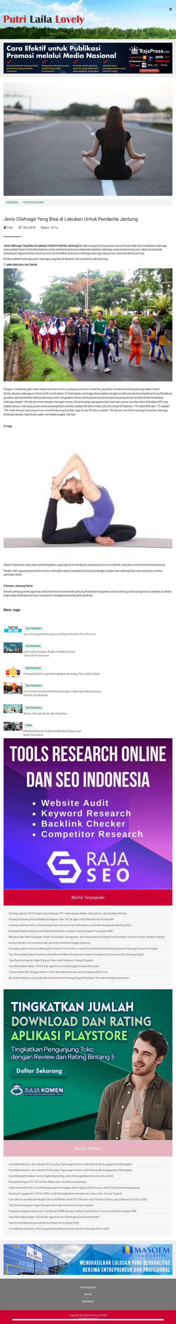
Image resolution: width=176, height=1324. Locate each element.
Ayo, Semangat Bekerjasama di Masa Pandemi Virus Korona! (60, 634)
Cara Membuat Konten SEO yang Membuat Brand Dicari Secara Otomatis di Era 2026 (59, 1228)
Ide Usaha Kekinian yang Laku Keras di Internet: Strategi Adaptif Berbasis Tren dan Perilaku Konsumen (69, 977)
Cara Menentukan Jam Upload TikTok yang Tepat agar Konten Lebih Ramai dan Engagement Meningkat (70, 1164)
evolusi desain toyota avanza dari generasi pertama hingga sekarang (49, 942)
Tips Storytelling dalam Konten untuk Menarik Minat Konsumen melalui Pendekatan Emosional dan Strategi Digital (76, 954)
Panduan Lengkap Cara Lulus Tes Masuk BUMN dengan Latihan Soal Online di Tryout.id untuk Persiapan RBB (72, 1211)
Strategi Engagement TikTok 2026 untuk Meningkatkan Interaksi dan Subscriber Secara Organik (65, 1193)
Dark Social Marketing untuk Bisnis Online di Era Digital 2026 (44, 1222)
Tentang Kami (88, 1287)
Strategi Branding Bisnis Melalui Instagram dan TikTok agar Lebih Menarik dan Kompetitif (61, 919)
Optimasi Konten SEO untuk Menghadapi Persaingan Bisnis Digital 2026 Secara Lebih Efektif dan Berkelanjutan (74, 1187)
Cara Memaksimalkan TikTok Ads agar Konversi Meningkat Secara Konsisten (54, 966)
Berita (88, 1294)
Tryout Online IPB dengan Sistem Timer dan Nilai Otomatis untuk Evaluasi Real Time (58, 972)
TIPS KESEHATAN (33, 202)
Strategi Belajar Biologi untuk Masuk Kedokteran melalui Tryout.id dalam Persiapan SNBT (61, 931)
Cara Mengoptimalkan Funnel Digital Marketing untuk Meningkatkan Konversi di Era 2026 (61, 1176)
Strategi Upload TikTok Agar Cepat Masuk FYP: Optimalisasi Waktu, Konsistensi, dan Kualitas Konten (68, 913)
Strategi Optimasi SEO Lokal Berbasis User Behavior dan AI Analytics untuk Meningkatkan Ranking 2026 (70, 925)
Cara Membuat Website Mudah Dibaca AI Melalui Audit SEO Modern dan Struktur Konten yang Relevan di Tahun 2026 (78, 1199)
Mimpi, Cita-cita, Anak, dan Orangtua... (46, 713)
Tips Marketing (32, 646)
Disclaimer (88, 1301)
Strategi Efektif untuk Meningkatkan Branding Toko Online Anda (61, 673)
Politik (28, 725)
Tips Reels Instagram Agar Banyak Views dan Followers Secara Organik (51, 960)
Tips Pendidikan (33, 628)
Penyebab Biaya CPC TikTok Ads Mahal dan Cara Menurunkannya (47, 1181)
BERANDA (12, 202)
